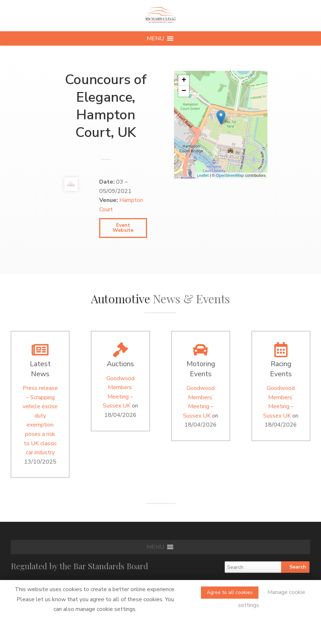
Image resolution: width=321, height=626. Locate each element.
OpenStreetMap (230, 175)
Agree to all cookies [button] (230, 592)
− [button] (184, 91)
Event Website (123, 228)
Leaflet (203, 175)
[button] (155, 38)
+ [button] (184, 80)
